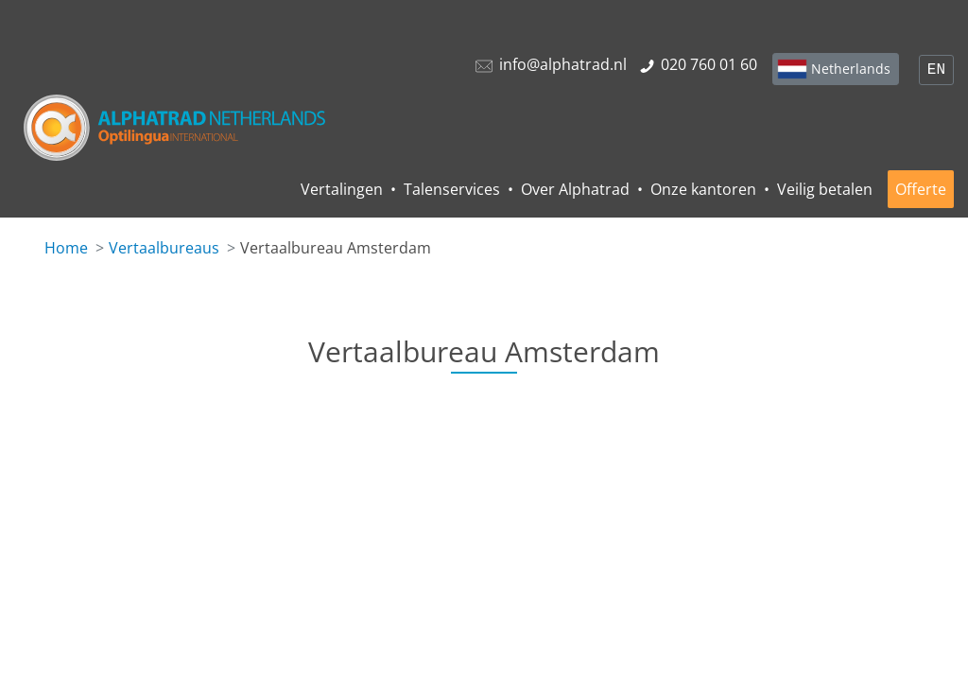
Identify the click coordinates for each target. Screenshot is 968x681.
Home (66, 247)
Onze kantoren (703, 189)
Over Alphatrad (575, 189)
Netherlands (850, 69)
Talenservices (452, 189)
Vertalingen (342, 189)
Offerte (920, 189)
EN (936, 70)
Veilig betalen (825, 189)
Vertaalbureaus (164, 247)
